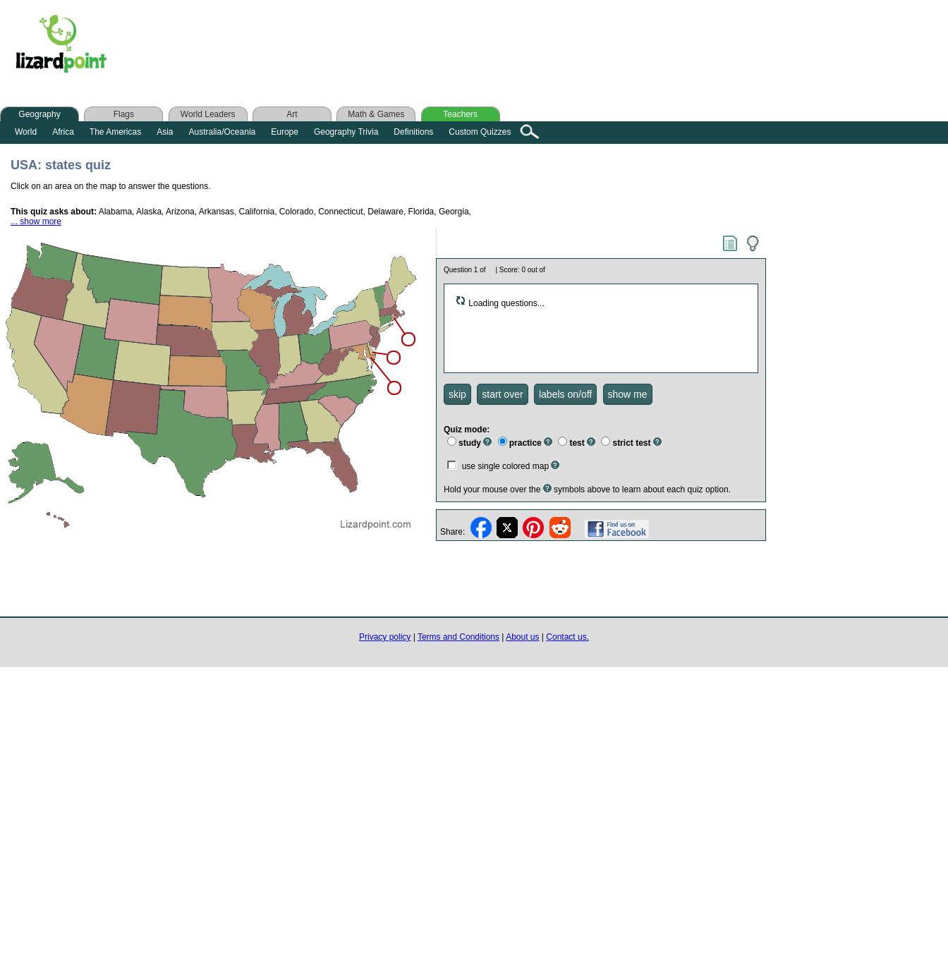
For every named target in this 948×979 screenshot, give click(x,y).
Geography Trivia (346, 132)
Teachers (460, 114)
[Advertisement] (400, 47)
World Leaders (208, 114)
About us (522, 637)
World (26, 132)
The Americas (115, 132)
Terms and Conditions (458, 637)
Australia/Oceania (222, 132)
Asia (165, 132)
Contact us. (567, 637)
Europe (284, 132)
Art (291, 114)
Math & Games (376, 114)
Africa (63, 132)
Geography (39, 114)
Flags (124, 114)
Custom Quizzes (480, 132)
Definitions (413, 132)
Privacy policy (385, 637)
